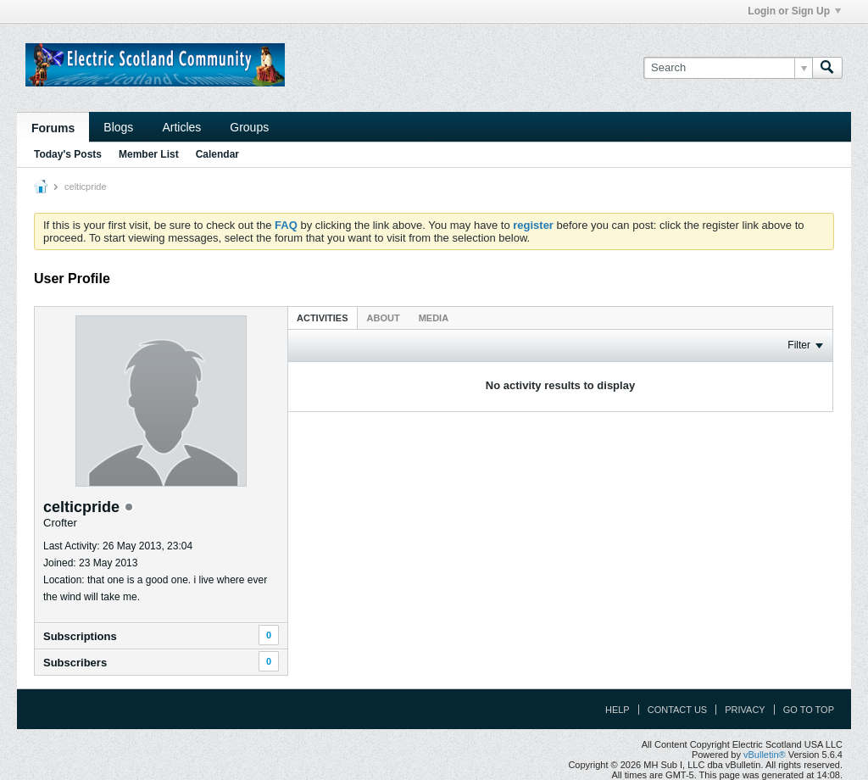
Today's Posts (68, 154)
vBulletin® (764, 754)
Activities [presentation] (322, 318)
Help (617, 710)
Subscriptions (80, 636)
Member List (149, 154)
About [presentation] (383, 318)
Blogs (118, 127)
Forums (53, 128)
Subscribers (75, 662)
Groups (249, 127)
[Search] (727, 68)
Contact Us (678, 710)
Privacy (745, 710)
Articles (181, 127)
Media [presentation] (433, 318)
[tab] (322, 317)
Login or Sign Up (794, 11)
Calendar (217, 154)
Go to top (808, 710)
